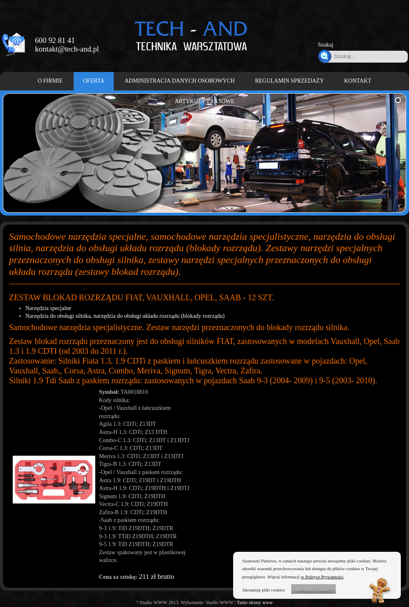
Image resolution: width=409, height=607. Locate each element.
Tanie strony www (255, 602)
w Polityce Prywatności (322, 576)
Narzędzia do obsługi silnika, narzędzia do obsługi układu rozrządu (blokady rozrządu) (125, 316)
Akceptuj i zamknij (313, 589)
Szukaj (325, 45)
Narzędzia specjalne (48, 308)
